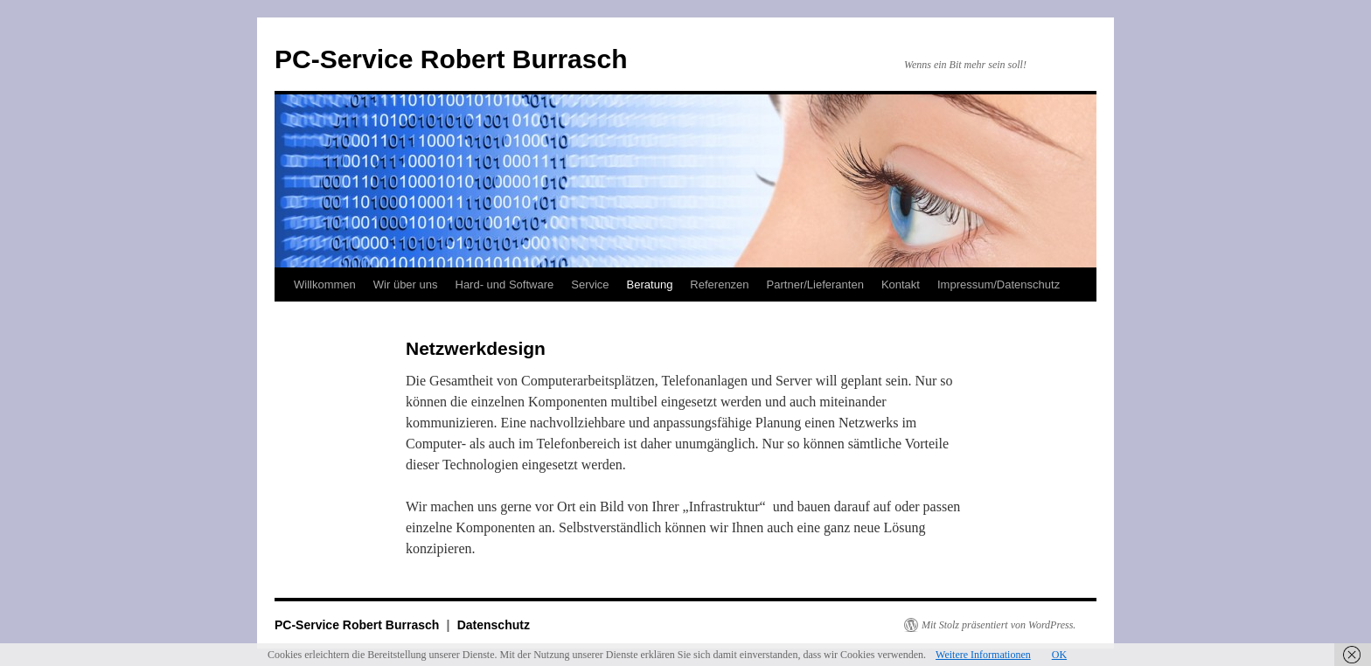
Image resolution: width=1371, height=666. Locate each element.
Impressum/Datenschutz (998, 284)
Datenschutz (493, 625)
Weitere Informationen (983, 655)
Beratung (650, 284)
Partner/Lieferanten (815, 284)
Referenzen (719, 284)
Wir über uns (405, 284)
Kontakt (900, 284)
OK (1059, 655)
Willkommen (325, 284)
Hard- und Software (505, 284)
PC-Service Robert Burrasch (451, 59)
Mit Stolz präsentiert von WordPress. (998, 625)
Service (590, 284)
